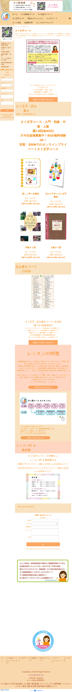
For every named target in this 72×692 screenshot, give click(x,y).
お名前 (3, 77)
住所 (2, 100)
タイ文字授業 (58, 34)
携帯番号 (3, 88)
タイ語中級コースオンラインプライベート (42, 36)
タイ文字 (25, 34)
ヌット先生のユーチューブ (37, 34)
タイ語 (20, 34)
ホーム (17, 27)
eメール (3, 83)
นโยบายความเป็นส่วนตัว (5, 117)
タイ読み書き (50, 34)
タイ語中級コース (23, 36)
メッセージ (4, 94)
